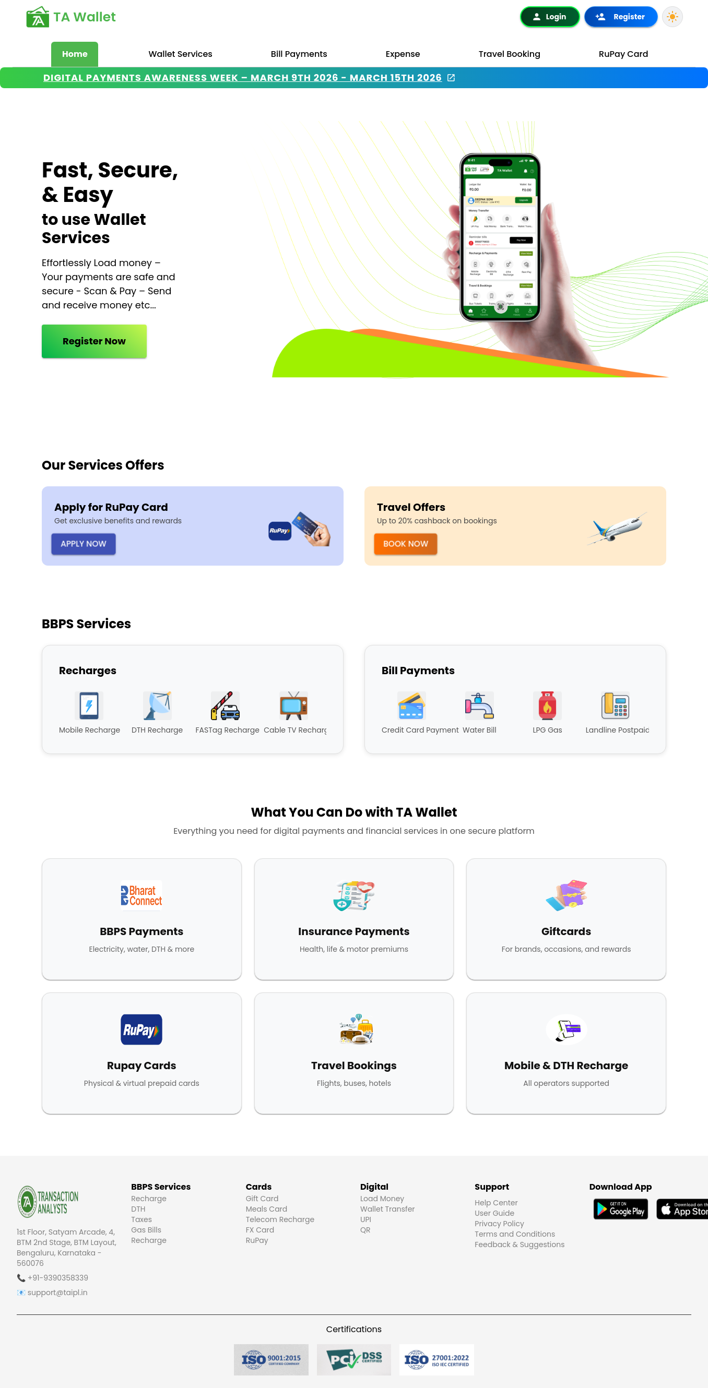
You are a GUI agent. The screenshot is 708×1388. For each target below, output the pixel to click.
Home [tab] (75, 54)
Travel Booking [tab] (509, 54)
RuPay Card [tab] (623, 54)
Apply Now (84, 543)
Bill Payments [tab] (299, 54)
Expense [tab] (403, 54)
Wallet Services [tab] (180, 54)
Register (620, 16)
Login (549, 16)
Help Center (496, 1203)
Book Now (406, 543)
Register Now (84, 341)
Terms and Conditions (515, 1234)
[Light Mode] (672, 16)
